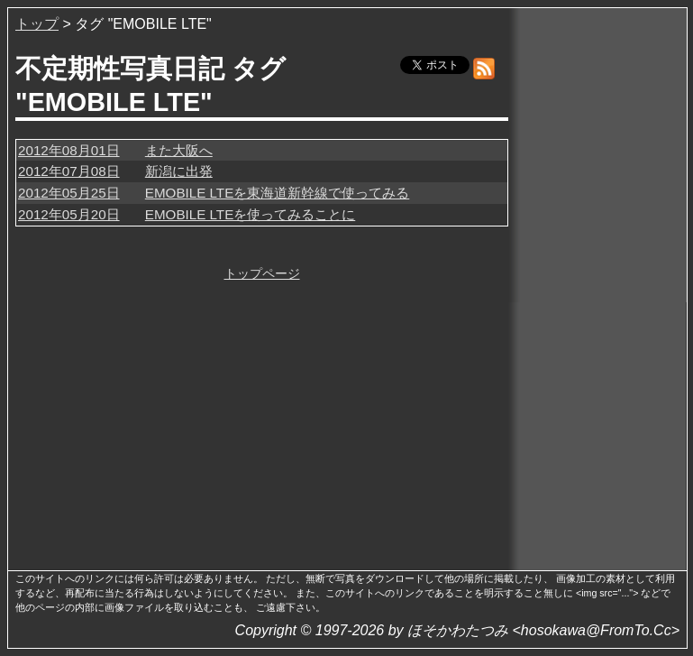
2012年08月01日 (69, 150)
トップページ (262, 273)
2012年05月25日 (69, 192)
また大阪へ (179, 150)
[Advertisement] (599, 288)
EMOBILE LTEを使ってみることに (250, 214)
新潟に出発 (179, 171)
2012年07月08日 (69, 171)
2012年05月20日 (69, 214)
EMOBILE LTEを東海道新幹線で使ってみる (277, 192)
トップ (37, 24)
